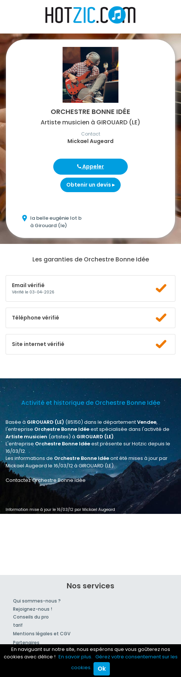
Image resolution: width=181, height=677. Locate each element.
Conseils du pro (31, 617)
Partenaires (26, 642)
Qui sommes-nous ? (37, 601)
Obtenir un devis (90, 184)
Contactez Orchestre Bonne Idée (46, 480)
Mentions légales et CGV (41, 633)
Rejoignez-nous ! (32, 609)
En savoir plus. (75, 656)
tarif (18, 625)
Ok (102, 668)
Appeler (90, 166)
